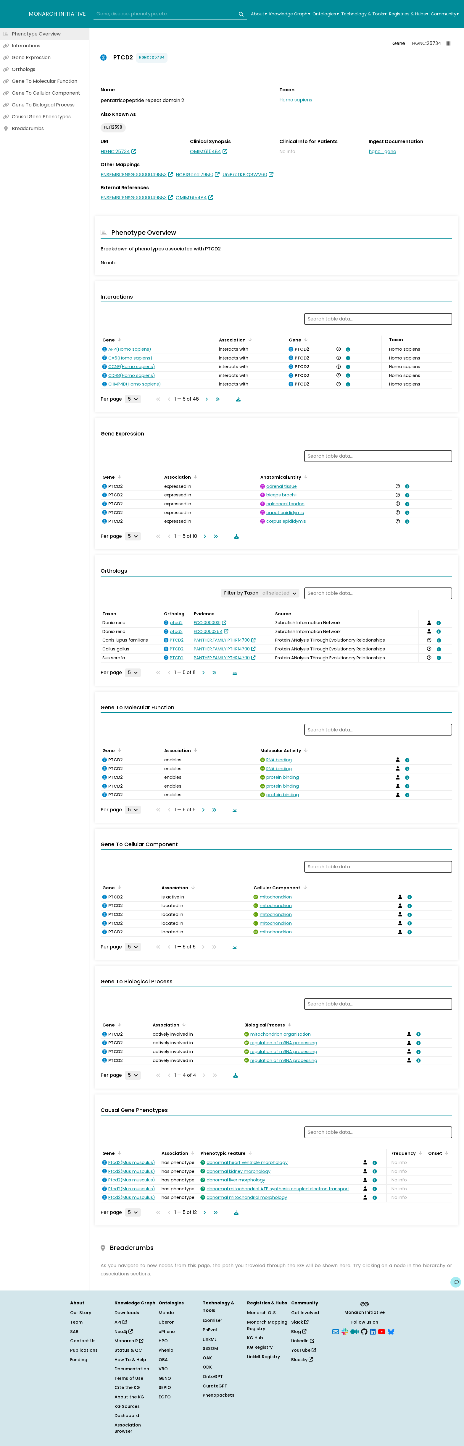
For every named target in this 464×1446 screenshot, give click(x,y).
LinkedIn (302, 1341)
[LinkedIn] (373, 1331)
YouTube (303, 1350)
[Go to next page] (205, 399)
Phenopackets (218, 1395)
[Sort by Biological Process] (288, 1024)
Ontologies (325, 14)
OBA (163, 1360)
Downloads (127, 1313)
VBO (163, 1369)
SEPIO (165, 1387)
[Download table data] (237, 399)
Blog (298, 1332)
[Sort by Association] (249, 339)
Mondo (166, 1313)
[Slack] (344, 1331)
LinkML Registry (263, 1357)
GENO (165, 1378)
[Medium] (354, 1331)
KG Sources (127, 1406)
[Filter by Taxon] (260, 593)
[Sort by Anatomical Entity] (304, 477)
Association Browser (128, 1428)
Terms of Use (129, 1378)
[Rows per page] (133, 399)
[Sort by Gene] (118, 339)
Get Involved (305, 1313)
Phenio (166, 1350)
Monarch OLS (261, 1313)
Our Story (80, 1313)
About (259, 14)
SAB (74, 1332)
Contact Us (83, 1341)
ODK (207, 1367)
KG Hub (255, 1338)
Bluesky (302, 1360)
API (121, 1322)
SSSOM (210, 1348)
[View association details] (347, 349)
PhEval (210, 1330)
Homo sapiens (295, 99)
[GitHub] (364, 1331)
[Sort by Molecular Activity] (304, 750)
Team (76, 1322)
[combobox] (170, 14)
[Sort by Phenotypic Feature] (249, 1153)
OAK (207, 1358)
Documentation (132, 1369)
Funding (78, 1360)
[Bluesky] (391, 1331)
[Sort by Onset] (445, 1153)
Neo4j (124, 1332)
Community (445, 14)
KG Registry (260, 1347)
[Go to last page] (216, 399)
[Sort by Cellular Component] (303, 887)
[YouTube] (381, 1331)
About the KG (129, 1397)
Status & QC (128, 1350)
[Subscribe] (335, 1331)
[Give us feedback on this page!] (455, 1282)
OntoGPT (213, 1376)
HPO (163, 1341)
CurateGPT (215, 1386)
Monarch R (129, 1341)
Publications (84, 1350)
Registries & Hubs (408, 14)
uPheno (167, 1332)
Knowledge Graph (289, 14)
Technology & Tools (363, 14)
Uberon (167, 1322)
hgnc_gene (382, 151)
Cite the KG (127, 1387)
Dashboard (127, 1416)
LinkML (209, 1339)
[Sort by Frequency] (419, 1153)
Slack (299, 1322)
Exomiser (212, 1320)
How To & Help (130, 1360)
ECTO (165, 1397)
